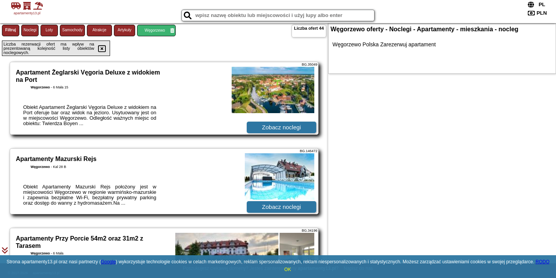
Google (108, 261)
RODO (542, 261)
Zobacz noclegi (281, 127)
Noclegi (30, 30)
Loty (49, 30)
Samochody (72, 30)
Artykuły (125, 30)
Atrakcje (99, 30)
